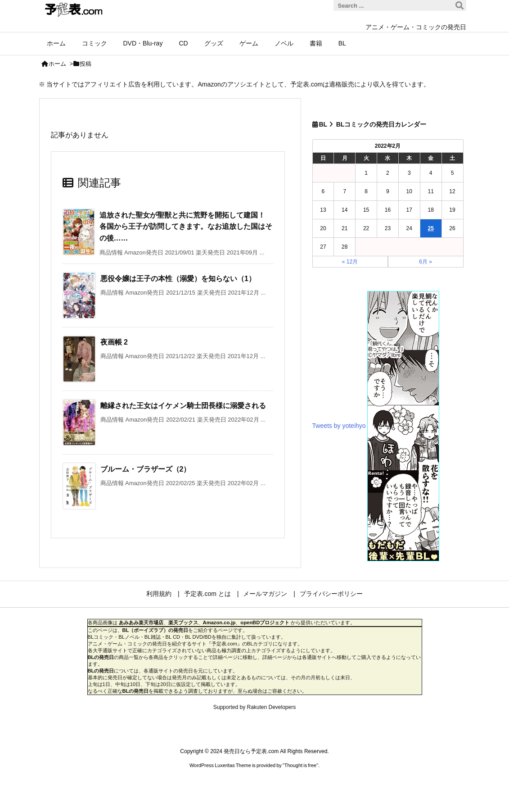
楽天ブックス (183, 622)
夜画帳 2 (114, 342)
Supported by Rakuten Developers (254, 707)
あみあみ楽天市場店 (141, 622)
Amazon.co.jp (219, 622)
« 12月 (350, 262)
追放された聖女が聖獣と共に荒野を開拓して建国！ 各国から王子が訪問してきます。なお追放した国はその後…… (185, 226)
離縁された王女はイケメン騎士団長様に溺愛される (183, 405)
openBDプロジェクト (264, 622)
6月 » (425, 262)
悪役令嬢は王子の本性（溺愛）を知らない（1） (178, 278)
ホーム (57, 63)
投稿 (85, 63)
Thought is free (300, 765)
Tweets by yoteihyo (339, 425)
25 (430, 228)
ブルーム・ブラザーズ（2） (145, 469)
